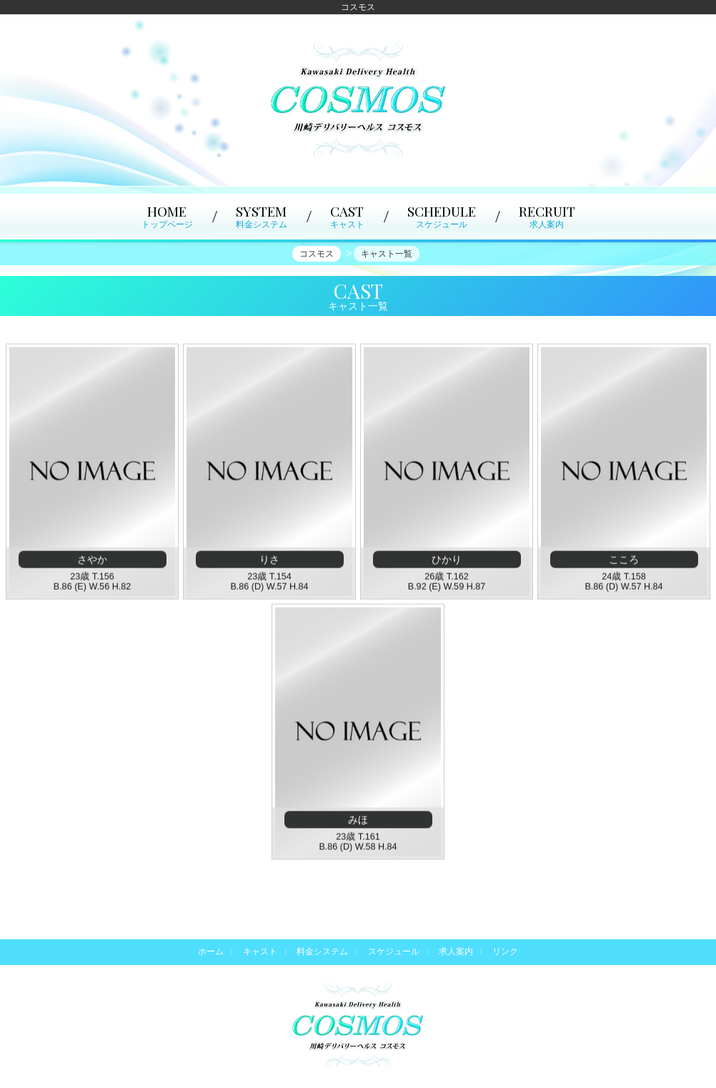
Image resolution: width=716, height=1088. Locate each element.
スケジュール (393, 951)
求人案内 (456, 951)
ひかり (447, 561)
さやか (92, 561)
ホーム (211, 951)
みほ (358, 821)
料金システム (322, 951)
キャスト (260, 951)
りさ (269, 561)
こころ (624, 561)
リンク (505, 951)
